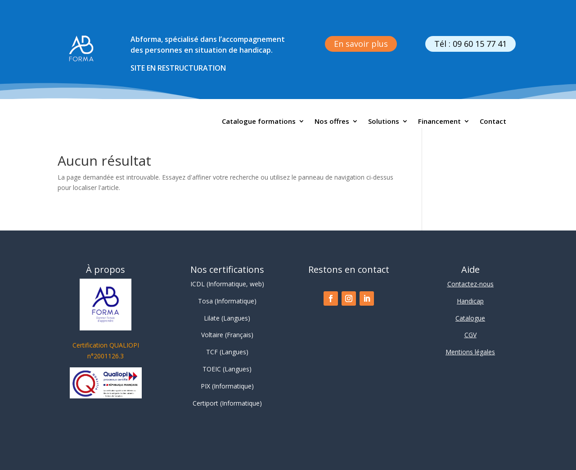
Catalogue (470, 318)
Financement (439, 122)
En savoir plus (361, 43)
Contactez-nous (470, 284)
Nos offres (332, 122)
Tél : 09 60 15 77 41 (470, 43)
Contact (493, 122)
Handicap (470, 301)
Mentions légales (470, 352)
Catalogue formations (259, 122)
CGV (470, 334)
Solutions (383, 122)
